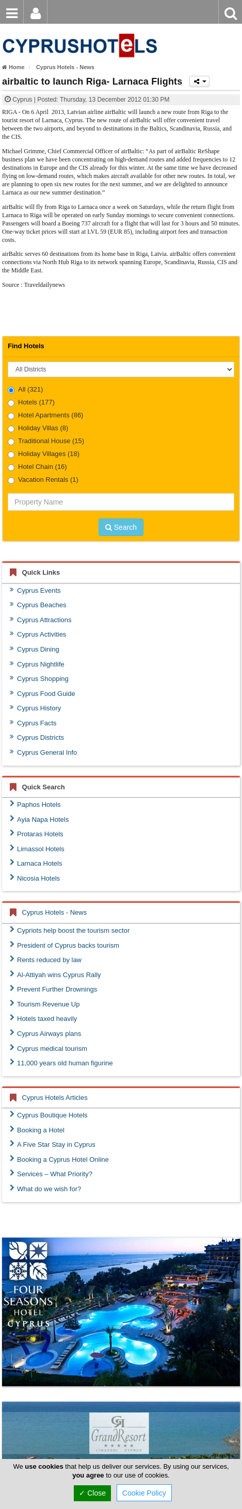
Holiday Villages (43, 454)
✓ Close (92, 1493)
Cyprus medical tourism (48, 1048)
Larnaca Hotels (36, 863)
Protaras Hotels (36, 834)
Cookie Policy (144, 1493)
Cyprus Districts (37, 737)
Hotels (31, 402)
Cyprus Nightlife (37, 664)
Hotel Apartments (45, 415)
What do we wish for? (45, 1189)
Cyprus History (35, 708)
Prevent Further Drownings (53, 989)
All (25, 389)
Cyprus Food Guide (42, 693)
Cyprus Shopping (39, 678)
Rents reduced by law (46, 959)
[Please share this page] (199, 81)
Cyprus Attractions (41, 619)
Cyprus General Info (43, 752)
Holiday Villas (38, 428)
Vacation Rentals (43, 480)
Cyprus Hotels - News (54, 912)
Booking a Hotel (37, 1130)
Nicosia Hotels (35, 878)
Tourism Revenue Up (44, 1004)
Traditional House (46, 441)
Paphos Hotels (35, 804)
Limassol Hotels (37, 849)
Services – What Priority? (51, 1174)
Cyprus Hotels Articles (55, 1097)
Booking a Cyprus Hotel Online (59, 1159)
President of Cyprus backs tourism (64, 945)
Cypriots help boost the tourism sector (70, 930)
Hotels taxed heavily (43, 1018)
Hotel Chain (37, 467)
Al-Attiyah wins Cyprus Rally (55, 974)
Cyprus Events (35, 590)
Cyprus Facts (33, 723)
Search (121, 527)
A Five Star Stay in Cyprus (52, 1144)
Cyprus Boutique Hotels (49, 1115)
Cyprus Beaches (38, 605)
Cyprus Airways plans (45, 1033)
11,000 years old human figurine (61, 1063)
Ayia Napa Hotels (39, 819)
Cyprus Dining (34, 649)
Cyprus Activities (38, 634)
